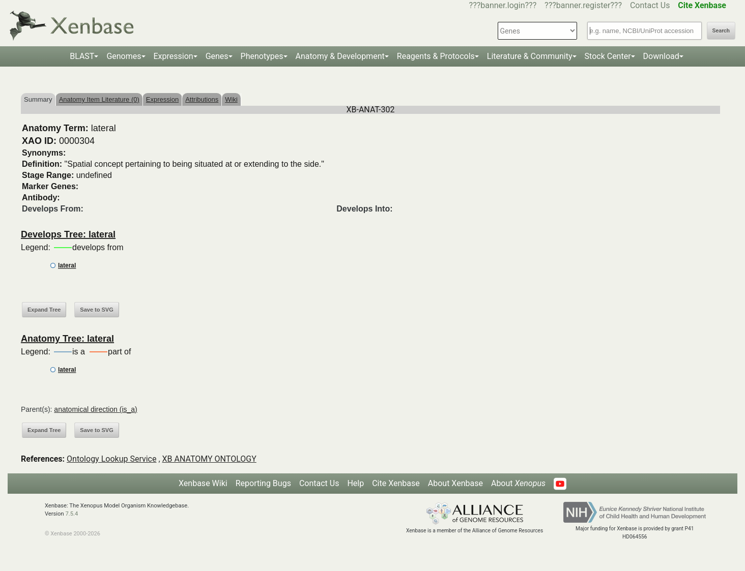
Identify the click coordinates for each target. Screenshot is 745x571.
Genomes (123, 56)
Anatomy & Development (340, 56)
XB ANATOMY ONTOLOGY (209, 459)
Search (721, 30)
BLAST (82, 56)
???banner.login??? (503, 5)
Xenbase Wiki (203, 483)
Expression (173, 56)
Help (355, 483)
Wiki (231, 99)
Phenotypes (262, 56)
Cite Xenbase (396, 483)
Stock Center (608, 56)
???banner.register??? (583, 5)
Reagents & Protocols (436, 56)
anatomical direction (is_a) (95, 409)
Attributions (201, 99)
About (518, 483)
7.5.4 (71, 513)
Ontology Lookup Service (111, 459)
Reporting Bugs (263, 483)
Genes (217, 56)
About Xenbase (455, 483)
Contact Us (650, 5)
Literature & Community (529, 56)
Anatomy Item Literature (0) (99, 99)
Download (661, 56)
